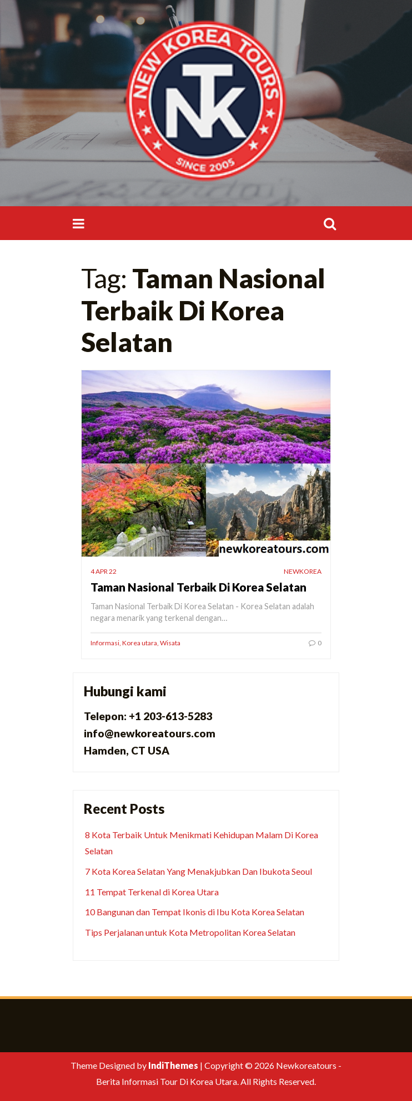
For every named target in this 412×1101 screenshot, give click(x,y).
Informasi (105, 643)
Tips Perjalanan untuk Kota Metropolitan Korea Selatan (190, 932)
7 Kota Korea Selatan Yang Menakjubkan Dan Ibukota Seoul (198, 871)
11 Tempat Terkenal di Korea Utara (152, 891)
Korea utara (139, 643)
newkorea (302, 571)
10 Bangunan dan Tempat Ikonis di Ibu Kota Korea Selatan (194, 911)
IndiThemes (173, 1065)
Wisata (170, 643)
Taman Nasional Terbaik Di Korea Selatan (199, 587)
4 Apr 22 (104, 571)
